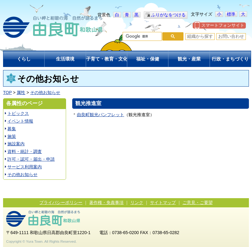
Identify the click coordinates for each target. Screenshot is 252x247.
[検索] (141, 36)
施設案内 (16, 143)
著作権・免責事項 (106, 202)
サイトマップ (163, 202)
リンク (136, 202)
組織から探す (200, 36)
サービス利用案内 (24, 166)
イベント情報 (20, 121)
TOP (7, 92)
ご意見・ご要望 (198, 202)
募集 (11, 128)
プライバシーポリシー (60, 202)
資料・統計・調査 (24, 151)
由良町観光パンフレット (100, 114)
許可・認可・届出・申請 (31, 159)
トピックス (18, 113)
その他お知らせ (45, 92)
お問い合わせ (231, 36)
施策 (11, 136)
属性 (21, 92)
